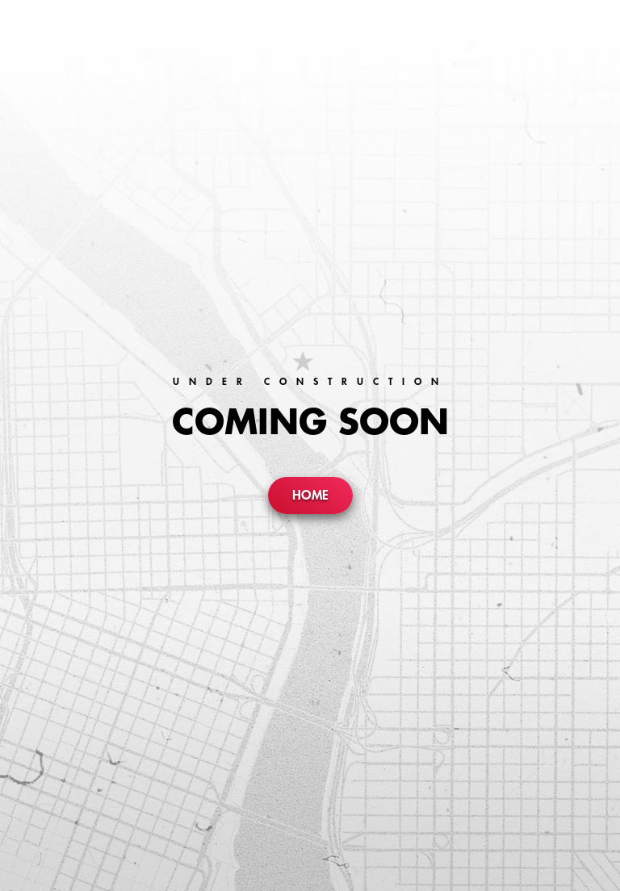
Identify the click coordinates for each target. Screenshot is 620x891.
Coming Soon (310, 423)
